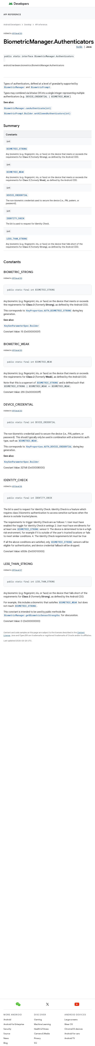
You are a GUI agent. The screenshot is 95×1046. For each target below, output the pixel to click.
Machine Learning (42, 1024)
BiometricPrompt (40, 87)
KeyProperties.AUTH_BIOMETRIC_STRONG (48, 310)
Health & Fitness (41, 1029)
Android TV (69, 1038)
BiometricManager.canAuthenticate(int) (27, 108)
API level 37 (17, 570)
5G (35, 1043)
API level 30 (17, 33)
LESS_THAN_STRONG (17, 238)
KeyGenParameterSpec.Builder (21, 325)
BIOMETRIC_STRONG (17, 148)
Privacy (37, 1038)
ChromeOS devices (73, 1029)
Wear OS (68, 1024)
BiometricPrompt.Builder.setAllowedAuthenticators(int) (37, 113)
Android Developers (12, 24)
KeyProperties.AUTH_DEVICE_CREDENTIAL (49, 446)
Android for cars (72, 1033)
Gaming (38, 1019)
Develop (27, 24)
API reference (12, 14)
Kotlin (79, 47)
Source (7, 1033)
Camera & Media (42, 1033)
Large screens (70, 1019)
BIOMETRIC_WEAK (15, 172)
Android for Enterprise (14, 1024)
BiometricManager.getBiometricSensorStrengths (32, 615)
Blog (6, 1043)
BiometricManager (14, 87)
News (6, 1038)
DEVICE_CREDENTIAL (17, 195)
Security (7, 1029)
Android (7, 1019)
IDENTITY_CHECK (15, 218)
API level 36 (17, 486)
